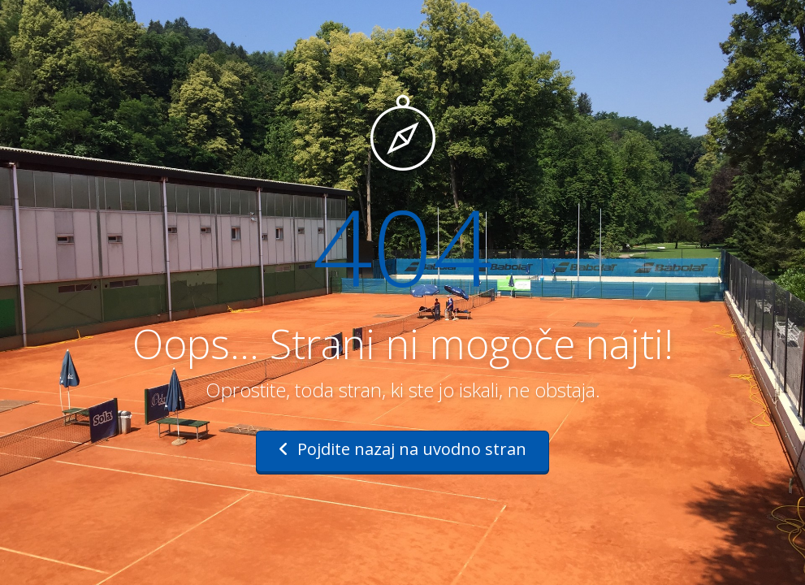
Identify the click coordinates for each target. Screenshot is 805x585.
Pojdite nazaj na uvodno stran (402, 449)
